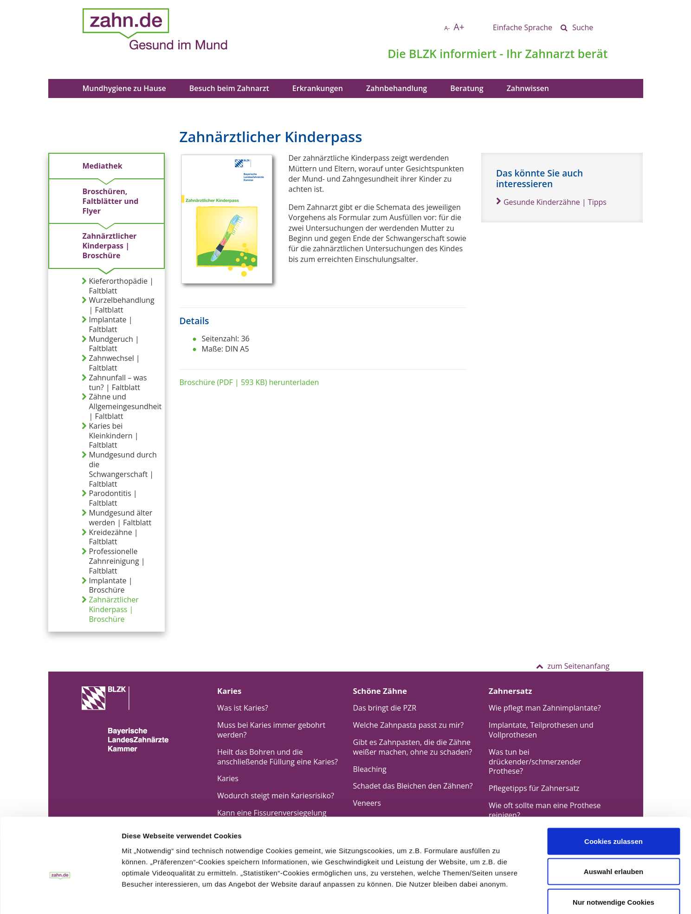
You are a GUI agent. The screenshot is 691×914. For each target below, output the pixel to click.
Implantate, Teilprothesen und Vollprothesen (541, 730)
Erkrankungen (317, 88)
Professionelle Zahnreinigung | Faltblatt (113, 561)
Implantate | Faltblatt (107, 324)
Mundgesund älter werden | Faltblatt (117, 518)
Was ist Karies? (242, 708)
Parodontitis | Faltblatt (109, 498)
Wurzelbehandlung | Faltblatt (118, 305)
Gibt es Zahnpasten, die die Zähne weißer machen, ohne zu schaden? (412, 747)
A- (447, 28)
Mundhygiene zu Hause (124, 88)
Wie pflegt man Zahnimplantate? (545, 708)
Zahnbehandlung (396, 88)
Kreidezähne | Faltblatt (110, 537)
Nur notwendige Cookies (613, 853)
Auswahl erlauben (613, 823)
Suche (582, 27)
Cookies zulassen (613, 792)
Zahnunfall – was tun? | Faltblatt (114, 382)
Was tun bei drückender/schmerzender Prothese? (535, 762)
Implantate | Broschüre (107, 585)
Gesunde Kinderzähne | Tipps (551, 202)
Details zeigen (409, 896)
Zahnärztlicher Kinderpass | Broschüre (110, 246)
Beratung (466, 88)
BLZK (423, 53)
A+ (459, 26)
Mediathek (103, 166)
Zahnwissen (528, 88)
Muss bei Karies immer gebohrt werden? (271, 730)
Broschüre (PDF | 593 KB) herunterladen (249, 382)
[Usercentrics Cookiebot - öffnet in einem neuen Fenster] (60, 896)
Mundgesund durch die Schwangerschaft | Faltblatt (119, 469)
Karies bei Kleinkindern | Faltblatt (110, 435)
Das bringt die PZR (385, 708)
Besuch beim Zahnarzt (229, 88)
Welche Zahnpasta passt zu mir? (408, 725)
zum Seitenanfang (572, 666)
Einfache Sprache (522, 27)
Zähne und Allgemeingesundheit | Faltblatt (122, 406)
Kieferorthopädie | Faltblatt (118, 286)
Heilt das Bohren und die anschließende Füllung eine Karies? (277, 757)
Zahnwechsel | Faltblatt (111, 363)
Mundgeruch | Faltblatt (110, 344)
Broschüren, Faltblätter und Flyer (111, 201)
